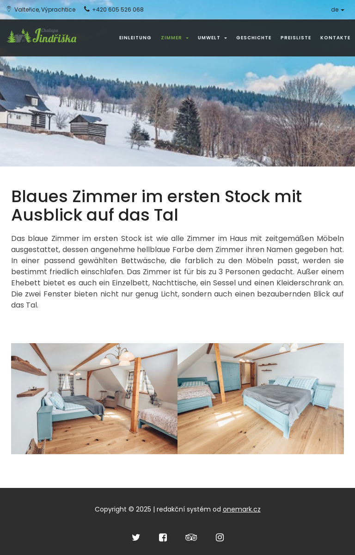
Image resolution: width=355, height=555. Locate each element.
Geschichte (253, 37)
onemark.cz (242, 509)
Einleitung (135, 37)
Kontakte (335, 37)
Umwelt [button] (212, 37)
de (337, 9)
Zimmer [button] (175, 37)
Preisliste (296, 37)
